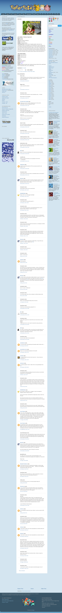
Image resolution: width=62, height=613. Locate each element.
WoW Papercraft (5, 107)
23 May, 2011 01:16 (23, 272)
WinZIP (3, 100)
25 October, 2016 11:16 (24, 568)
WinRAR (3, 99)
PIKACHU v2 (56, 175)
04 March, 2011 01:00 (24, 218)
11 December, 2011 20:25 (24, 324)
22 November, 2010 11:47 (24, 119)
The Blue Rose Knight (24, 101)
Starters (50, 65)
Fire (49, 87)
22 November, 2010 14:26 (24, 133)
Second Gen (51, 50)
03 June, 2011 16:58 (23, 289)
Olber (3, 76)
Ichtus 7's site (4, 113)
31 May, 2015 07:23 (23, 512)
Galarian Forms (51, 66)
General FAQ (4, 90)
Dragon (50, 83)
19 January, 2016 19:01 (24, 555)
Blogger (33, 610)
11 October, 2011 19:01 (24, 302)
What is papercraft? (5, 599)
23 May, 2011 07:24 (23, 282)
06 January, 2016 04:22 (24, 536)
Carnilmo (3, 75)
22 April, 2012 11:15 (23, 400)
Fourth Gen (51, 52)
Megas (50, 69)
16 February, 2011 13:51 (24, 210)
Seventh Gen (51, 56)
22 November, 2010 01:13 (24, 89)
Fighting (50, 86)
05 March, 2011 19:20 (24, 243)
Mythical (50, 73)
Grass (50, 90)
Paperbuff (50, 44)
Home (3, 14)
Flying (50, 88)
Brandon (21, 178)
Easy (21, 71)
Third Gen (50, 51)
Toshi (3, 73)
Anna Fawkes (22, 411)
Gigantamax (51, 70)
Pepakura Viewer (5, 96)
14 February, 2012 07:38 (24, 352)
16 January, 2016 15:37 (24, 548)
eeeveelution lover (23, 349)
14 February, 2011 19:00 (24, 202)
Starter (33, 71)
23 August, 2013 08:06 (24, 460)
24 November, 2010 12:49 (24, 147)
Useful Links (4, 91)
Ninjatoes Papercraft (5, 110)
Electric (50, 84)
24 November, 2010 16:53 (24, 153)
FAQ (34, 14)
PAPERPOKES (22, 193)
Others (50, 46)
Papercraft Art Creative (6, 114)
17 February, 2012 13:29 (24, 359)
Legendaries (51, 72)
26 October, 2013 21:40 (24, 476)
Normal (28, 71)
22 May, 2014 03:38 (23, 482)
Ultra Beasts (51, 74)
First (23, 71)
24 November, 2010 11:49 (24, 139)
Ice (49, 92)
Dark (49, 82)
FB (11, 14)
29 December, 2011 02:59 (24, 339)
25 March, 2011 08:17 (24, 249)
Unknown (22, 259)
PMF (31, 71)
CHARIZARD (56, 139)
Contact (15, 14)
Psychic (50, 96)
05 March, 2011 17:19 (24, 235)
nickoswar (22, 363)
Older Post (43, 588)
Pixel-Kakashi (51, 39)
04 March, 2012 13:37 (24, 374)
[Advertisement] (32, 580)
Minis (50, 61)
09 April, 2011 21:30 (23, 262)
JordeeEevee (22, 342)
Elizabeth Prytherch (23, 463)
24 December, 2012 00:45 (24, 450)
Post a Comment (22, 570)
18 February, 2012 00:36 (24, 367)
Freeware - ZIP (4, 103)
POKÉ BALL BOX (57, 166)
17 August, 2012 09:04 (24, 419)
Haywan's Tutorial (5, 602)
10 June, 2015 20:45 (23, 523)
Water (50, 99)
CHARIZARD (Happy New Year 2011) (57, 193)
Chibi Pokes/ (51, 62)
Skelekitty (50, 43)
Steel (50, 98)
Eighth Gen (51, 57)
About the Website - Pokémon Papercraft (57, 122)
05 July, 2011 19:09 (23, 295)
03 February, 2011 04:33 (24, 196)
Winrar (23, 241)
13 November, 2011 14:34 (24, 314)
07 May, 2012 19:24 (23, 407)
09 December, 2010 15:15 (24, 183)
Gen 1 (38, 14)
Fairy (50, 85)
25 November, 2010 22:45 (24, 161)
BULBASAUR (56, 148)
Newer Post (20, 588)
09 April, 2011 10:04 (23, 256)
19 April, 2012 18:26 (23, 386)
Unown (50, 75)
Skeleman (3, 74)
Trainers (50, 76)
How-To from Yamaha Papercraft (7, 600)
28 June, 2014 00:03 (23, 491)
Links (20, 14)
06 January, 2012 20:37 (24, 345)
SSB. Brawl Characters (53, 77)
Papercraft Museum (5, 117)
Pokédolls (50, 60)
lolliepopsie (22, 164)
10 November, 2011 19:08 (24, 308)
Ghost (50, 89)
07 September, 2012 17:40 (24, 429)
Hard (49, 32)
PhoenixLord (22, 486)
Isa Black (22, 355)
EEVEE (55, 130)
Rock (50, 97)
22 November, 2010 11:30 (24, 105)
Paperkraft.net (4, 111)
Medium (25, 71)
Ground (50, 91)
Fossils (50, 71)
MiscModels (29, 14)
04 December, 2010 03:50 (24, 168)
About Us (3, 92)
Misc (24, 14)
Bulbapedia (4, 115)
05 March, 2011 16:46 (24, 226)
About (8, 14)
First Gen (50, 49)
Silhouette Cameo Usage (6, 89)
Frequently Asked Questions (53, 112)
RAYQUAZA (56, 184)
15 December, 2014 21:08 (24, 505)
